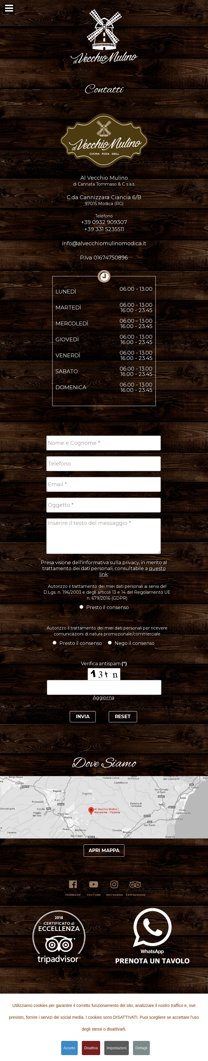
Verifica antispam (104, 663)
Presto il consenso (104, 607)
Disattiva (91, 1049)
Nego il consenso (131, 643)
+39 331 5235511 (104, 229)
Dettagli (141, 1049)
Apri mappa (104, 850)
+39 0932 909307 (104, 219)
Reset (123, 716)
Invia (83, 716)
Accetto (69, 1049)
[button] (104, 35)
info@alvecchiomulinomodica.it (104, 243)
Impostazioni (116, 1049)
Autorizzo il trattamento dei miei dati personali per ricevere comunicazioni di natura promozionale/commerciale (107, 631)
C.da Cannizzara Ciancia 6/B (104, 200)
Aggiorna (103, 697)
